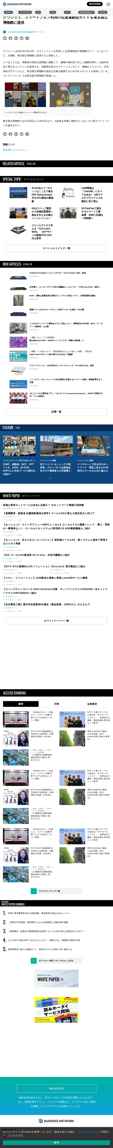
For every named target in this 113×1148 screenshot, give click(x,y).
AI (38, 12)
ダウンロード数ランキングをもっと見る (56, 961)
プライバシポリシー (88, 1132)
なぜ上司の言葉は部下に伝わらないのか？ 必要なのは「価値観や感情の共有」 (45, 940)
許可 (56, 1142)
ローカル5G (25, 12)
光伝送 (102, 12)
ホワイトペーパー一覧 (56, 620)
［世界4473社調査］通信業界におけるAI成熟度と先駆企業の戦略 (38, 922)
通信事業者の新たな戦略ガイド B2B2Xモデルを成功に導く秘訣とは (40, 949)
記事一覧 (56, 412)
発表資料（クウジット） (15, 150)
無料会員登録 (94, 4)
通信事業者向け (86, 12)
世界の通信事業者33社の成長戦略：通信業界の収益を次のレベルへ (39, 913)
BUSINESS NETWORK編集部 (21, 32)
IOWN (8, 12)
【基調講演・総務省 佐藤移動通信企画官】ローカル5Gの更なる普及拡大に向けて (46, 931)
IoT (67, 12)
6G (52, 12)
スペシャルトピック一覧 (56, 248)
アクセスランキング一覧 (49, 891)
